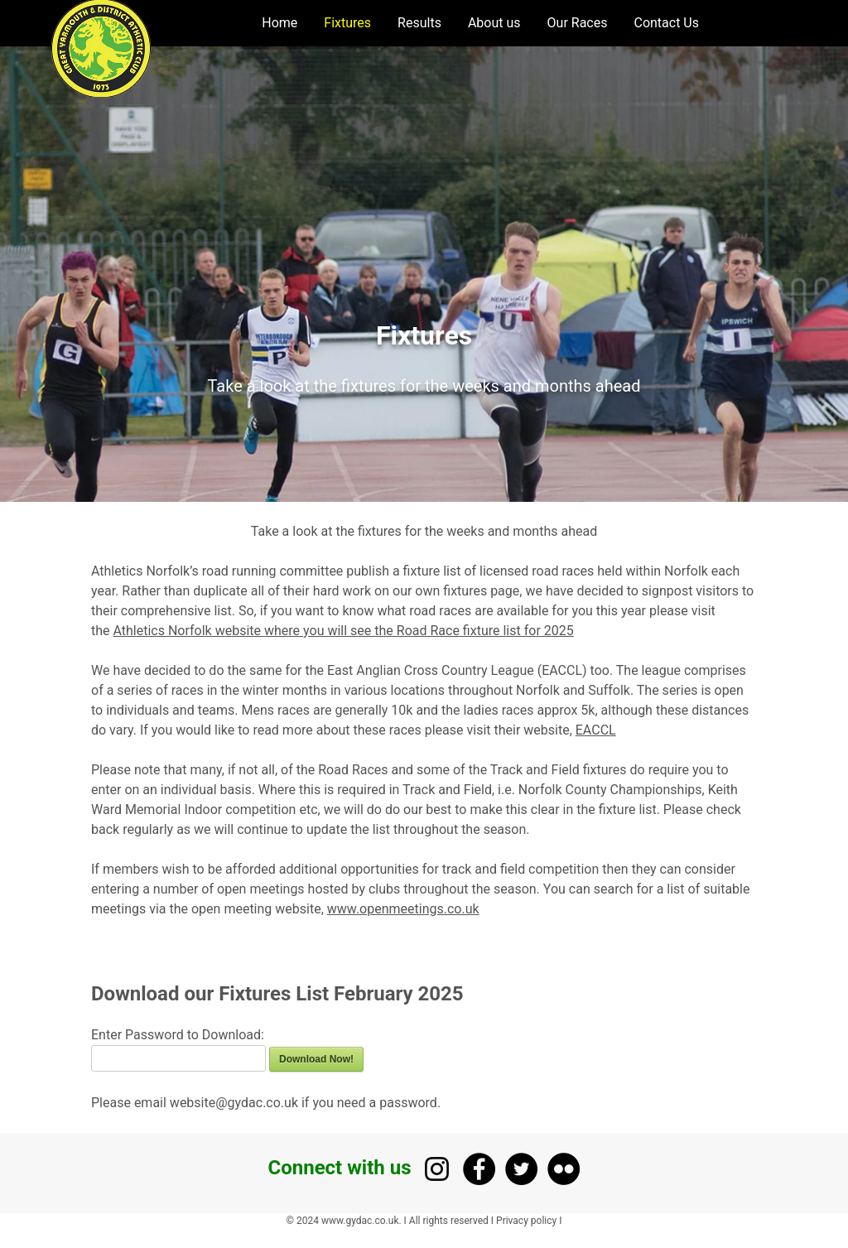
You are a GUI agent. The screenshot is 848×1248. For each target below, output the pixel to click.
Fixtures (347, 23)
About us (494, 23)
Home (279, 23)
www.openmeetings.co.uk (403, 909)
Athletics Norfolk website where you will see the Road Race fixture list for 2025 (343, 630)
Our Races (577, 23)
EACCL (596, 730)
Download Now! (316, 1059)
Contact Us (666, 23)
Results (419, 23)
